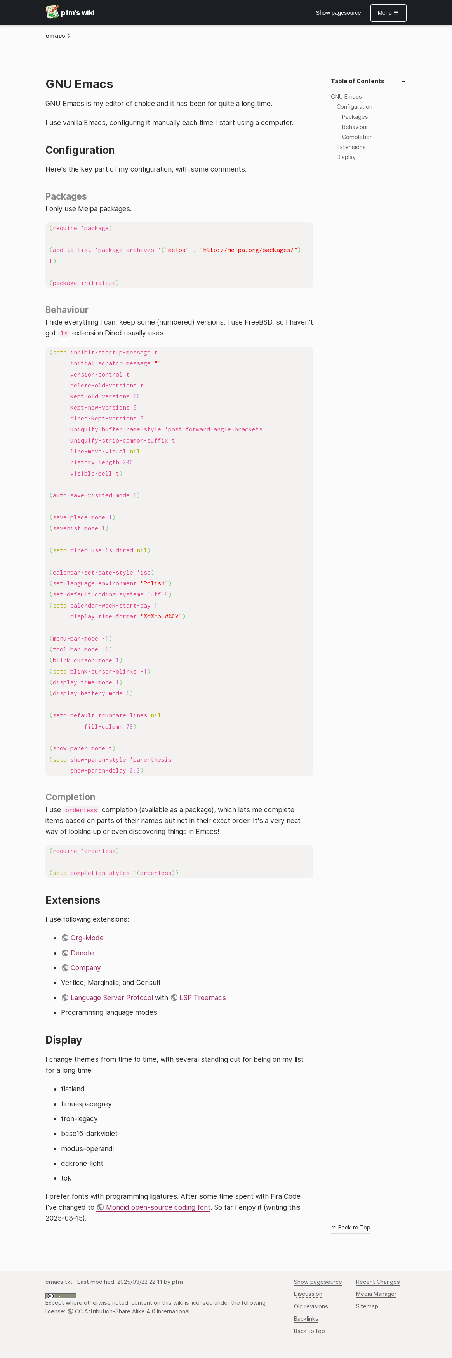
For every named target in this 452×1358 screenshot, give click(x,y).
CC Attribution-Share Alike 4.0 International (132, 1311)
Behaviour (355, 126)
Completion (357, 137)
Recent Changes (378, 1281)
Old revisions (311, 1306)
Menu (388, 13)
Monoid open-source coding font (158, 1207)
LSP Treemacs (202, 997)
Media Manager (376, 1293)
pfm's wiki (77, 13)
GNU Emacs (346, 96)
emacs (55, 35)
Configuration (354, 106)
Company (86, 968)
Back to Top (350, 1227)
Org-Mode (87, 938)
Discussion (308, 1293)
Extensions (351, 147)
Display (346, 157)
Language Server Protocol (112, 997)
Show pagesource (338, 13)
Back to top (309, 1331)
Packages (355, 116)
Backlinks (306, 1318)
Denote (82, 953)
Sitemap (367, 1306)
